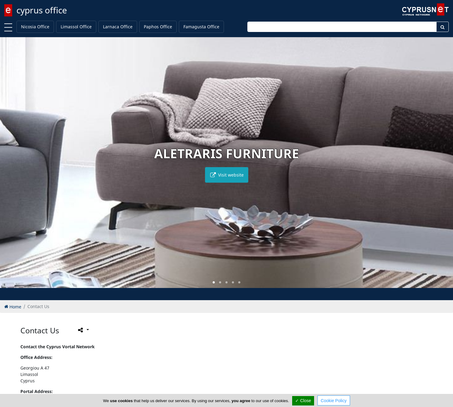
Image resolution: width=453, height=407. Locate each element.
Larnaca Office (118, 26)
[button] (214, 282)
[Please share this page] (83, 330)
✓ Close (303, 400)
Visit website (227, 175)
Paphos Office (158, 26)
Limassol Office (76, 26)
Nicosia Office (35, 26)
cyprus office (41, 10)
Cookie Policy (334, 400)
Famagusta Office (201, 26)
